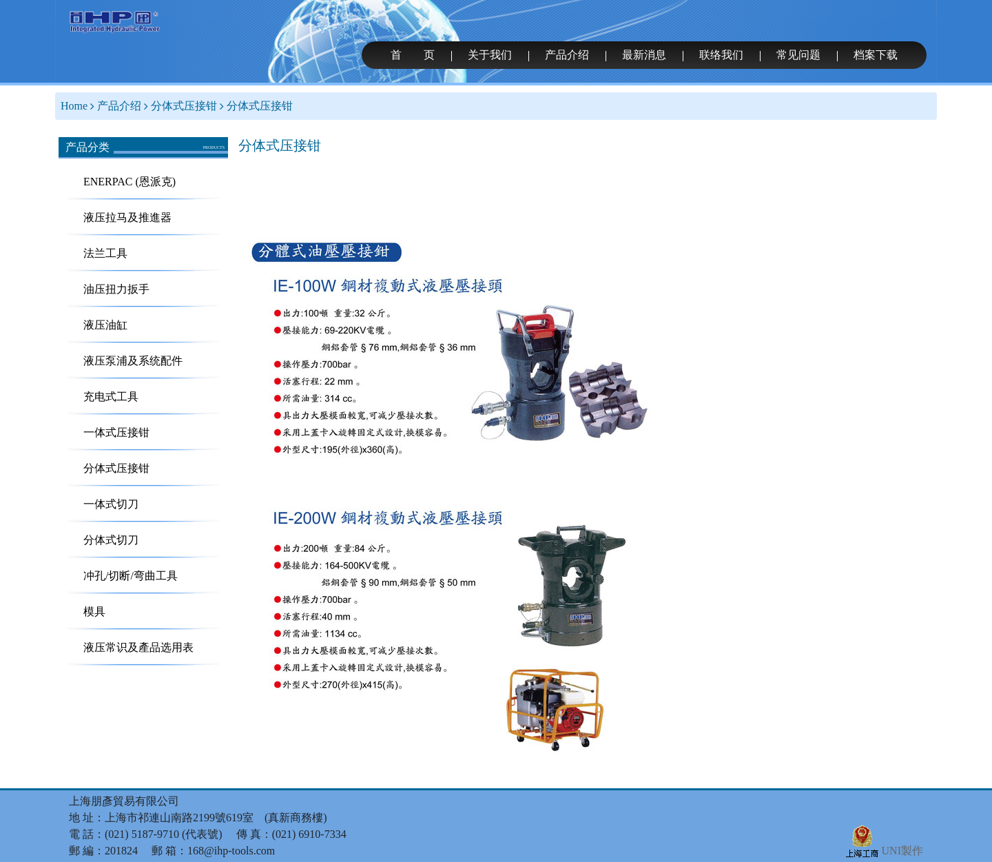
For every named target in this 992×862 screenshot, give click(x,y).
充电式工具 (110, 396)
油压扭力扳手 (116, 289)
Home (74, 106)
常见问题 (798, 55)
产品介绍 (567, 55)
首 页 (413, 55)
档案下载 (876, 55)
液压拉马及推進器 (127, 217)
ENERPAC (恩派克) (129, 181)
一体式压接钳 (116, 432)
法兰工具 (105, 253)
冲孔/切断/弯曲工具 (130, 576)
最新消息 (644, 55)
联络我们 (721, 55)
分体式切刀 (110, 540)
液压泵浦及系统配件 (133, 361)
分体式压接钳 (184, 106)
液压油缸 (105, 325)
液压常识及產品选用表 (138, 647)
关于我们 (490, 55)
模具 (94, 611)
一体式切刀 (110, 504)
